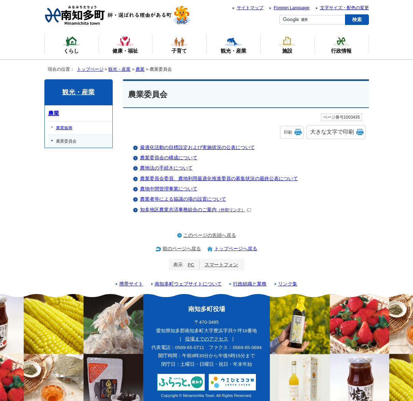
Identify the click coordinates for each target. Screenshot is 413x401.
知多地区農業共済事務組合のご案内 (195, 209)
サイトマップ (250, 7)
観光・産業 (119, 69)
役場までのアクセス (206, 339)
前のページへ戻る (182, 248)
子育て (179, 45)
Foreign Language (291, 7)
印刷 (288, 132)
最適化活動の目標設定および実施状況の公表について (197, 147)
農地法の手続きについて (166, 168)
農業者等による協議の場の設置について (183, 199)
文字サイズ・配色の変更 (344, 7)
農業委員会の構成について (168, 157)
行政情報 (341, 45)
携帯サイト (131, 283)
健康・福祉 (125, 45)
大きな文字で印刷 (332, 132)
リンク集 (287, 283)
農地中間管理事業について (168, 188)
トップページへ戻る (235, 248)
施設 (287, 45)
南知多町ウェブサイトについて (188, 283)
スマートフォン (221, 264)
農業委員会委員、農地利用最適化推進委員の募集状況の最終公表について (219, 178)
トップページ (90, 69)
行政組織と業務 (249, 283)
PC (191, 264)
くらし (71, 45)
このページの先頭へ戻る (209, 235)
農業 (140, 69)
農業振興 (64, 127)
